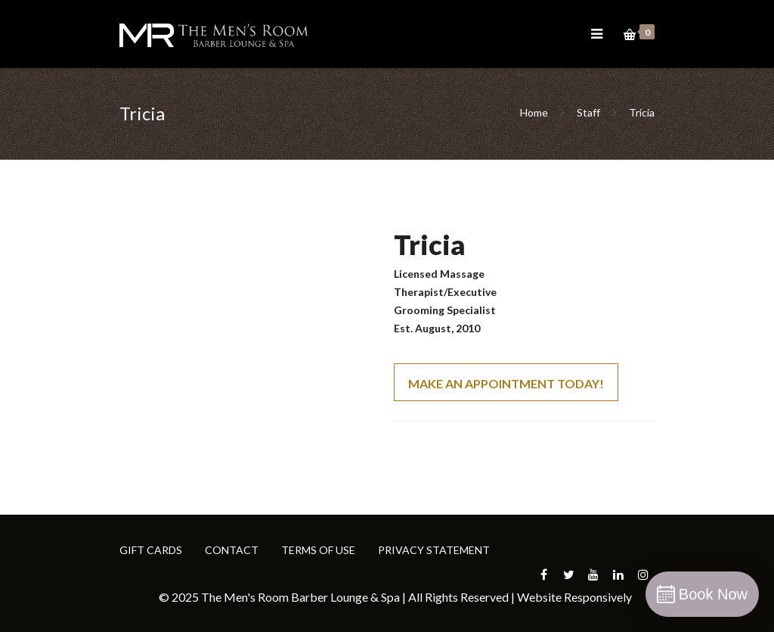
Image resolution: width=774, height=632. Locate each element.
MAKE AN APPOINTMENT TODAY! (506, 383)
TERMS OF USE (318, 549)
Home (535, 112)
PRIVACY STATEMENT (434, 549)
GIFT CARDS (150, 549)
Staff (588, 112)
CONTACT (232, 549)
